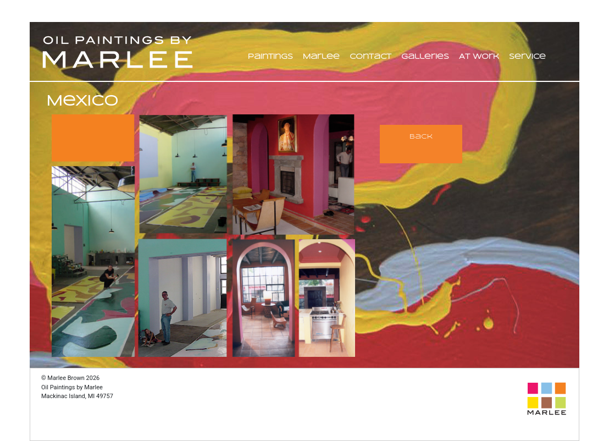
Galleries (425, 56)
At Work (479, 56)
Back (421, 137)
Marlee (321, 56)
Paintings (270, 56)
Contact (370, 56)
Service (527, 56)
